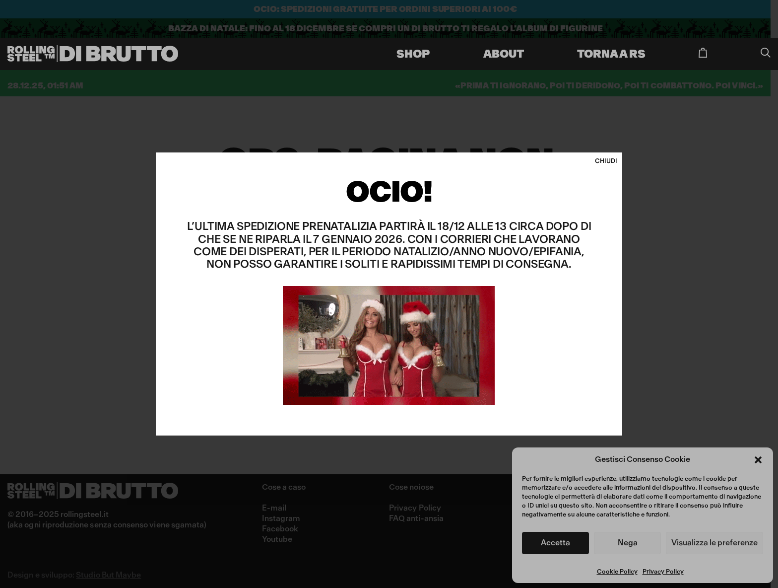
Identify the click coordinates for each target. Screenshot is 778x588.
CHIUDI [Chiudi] (606, 161)
